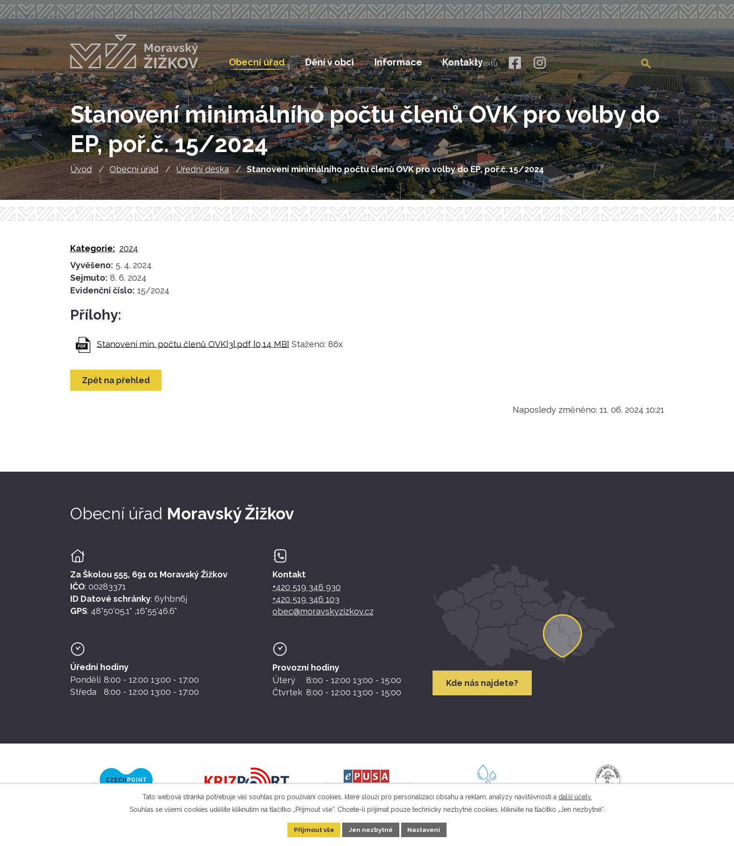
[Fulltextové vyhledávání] (612, 62)
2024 (128, 251)
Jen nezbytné (371, 829)
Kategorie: (92, 251)
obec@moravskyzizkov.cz (323, 615)
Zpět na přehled (117, 383)
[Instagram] (540, 63)
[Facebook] (514, 63)
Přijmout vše (312, 829)
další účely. (575, 796)
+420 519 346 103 (305, 602)
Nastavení (426, 829)
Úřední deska (202, 172)
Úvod (81, 172)
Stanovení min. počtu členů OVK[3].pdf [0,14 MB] (193, 347)
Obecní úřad (134, 172)
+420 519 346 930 (306, 590)
